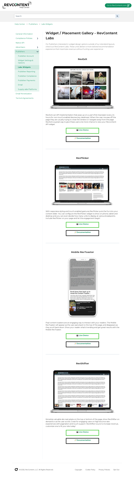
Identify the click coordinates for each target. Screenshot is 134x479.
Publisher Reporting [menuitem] (26, 72)
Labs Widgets (47, 24)
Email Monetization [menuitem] (24, 94)
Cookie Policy (90, 470)
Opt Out (116, 470)
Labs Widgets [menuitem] (24, 67)
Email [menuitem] (20, 85)
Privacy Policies (104, 470)
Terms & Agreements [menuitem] (24, 98)
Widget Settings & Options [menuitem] (25, 61)
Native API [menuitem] (20, 43)
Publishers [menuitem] (20, 52)
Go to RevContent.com (118, 5)
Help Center (20, 24)
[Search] (117, 16)
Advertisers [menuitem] (20, 47)
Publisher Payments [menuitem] (26, 80)
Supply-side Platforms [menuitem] (27, 89)
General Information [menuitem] (24, 34)
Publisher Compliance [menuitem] (27, 76)
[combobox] (65, 16)
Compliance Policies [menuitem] (24, 38)
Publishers (33, 24)
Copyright (78, 470)
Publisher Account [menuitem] (26, 56)
